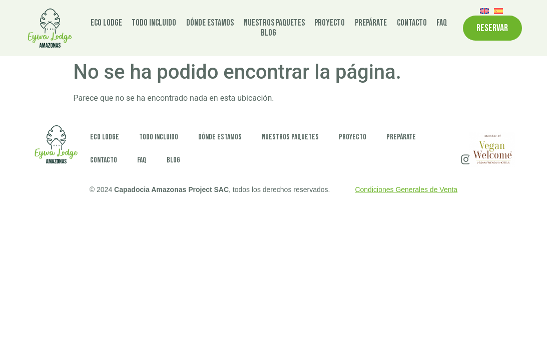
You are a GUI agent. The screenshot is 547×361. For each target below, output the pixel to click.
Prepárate (371, 23)
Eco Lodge (106, 23)
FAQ (441, 23)
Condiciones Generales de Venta (406, 190)
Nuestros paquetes (274, 23)
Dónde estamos (210, 23)
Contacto (412, 23)
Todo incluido (154, 23)
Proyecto (329, 23)
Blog (268, 33)
